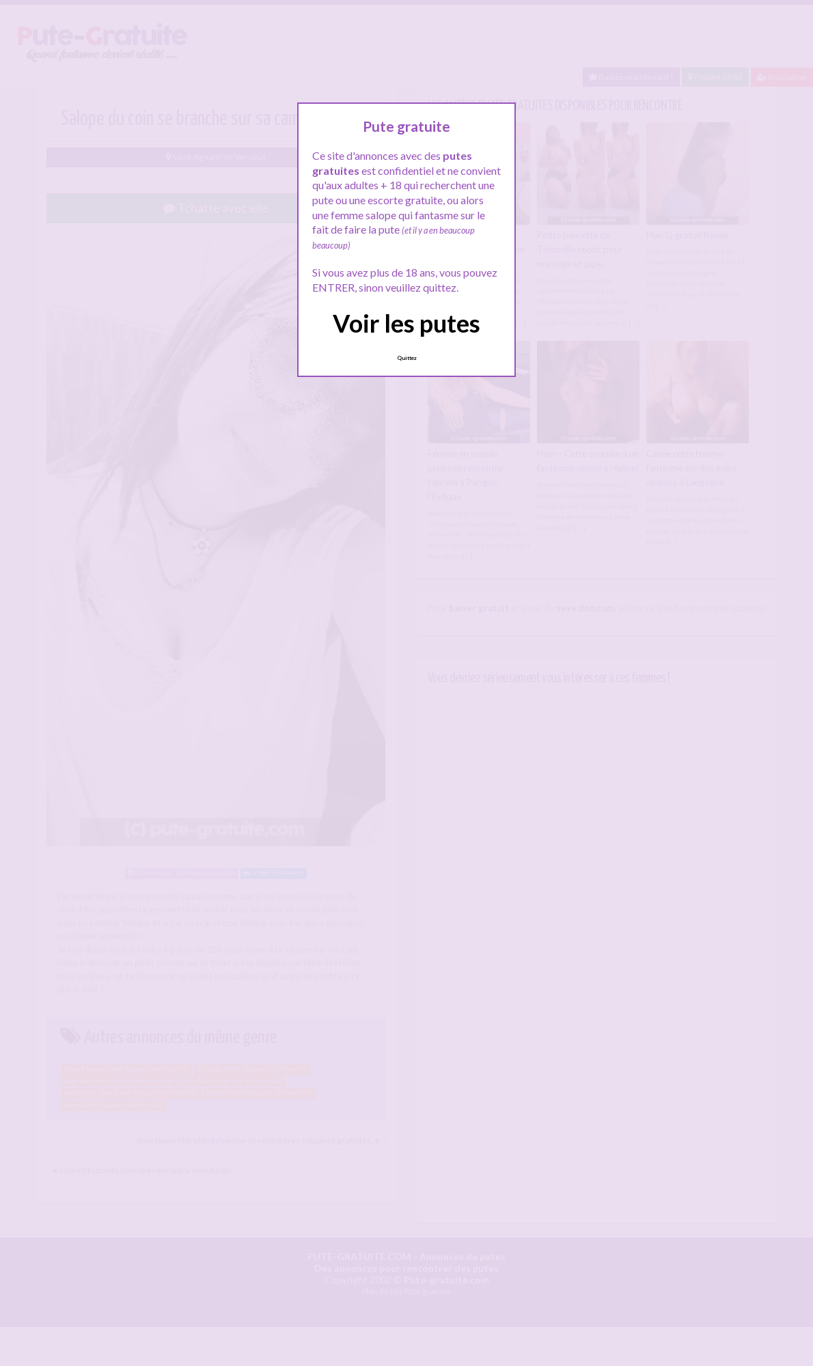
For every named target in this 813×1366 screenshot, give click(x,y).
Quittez (407, 357)
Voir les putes (406, 323)
